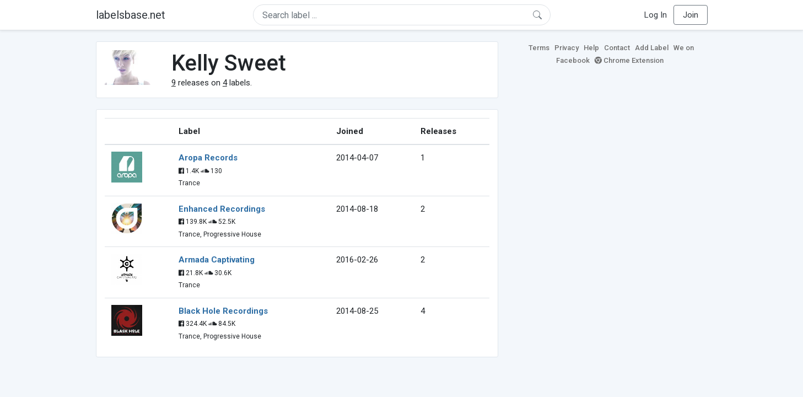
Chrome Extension (629, 60)
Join (690, 15)
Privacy (566, 48)
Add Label (652, 48)
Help (591, 48)
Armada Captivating (217, 260)
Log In (655, 15)
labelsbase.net (130, 15)
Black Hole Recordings (223, 311)
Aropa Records (208, 158)
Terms (539, 48)
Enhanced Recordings (222, 209)
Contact (617, 48)
